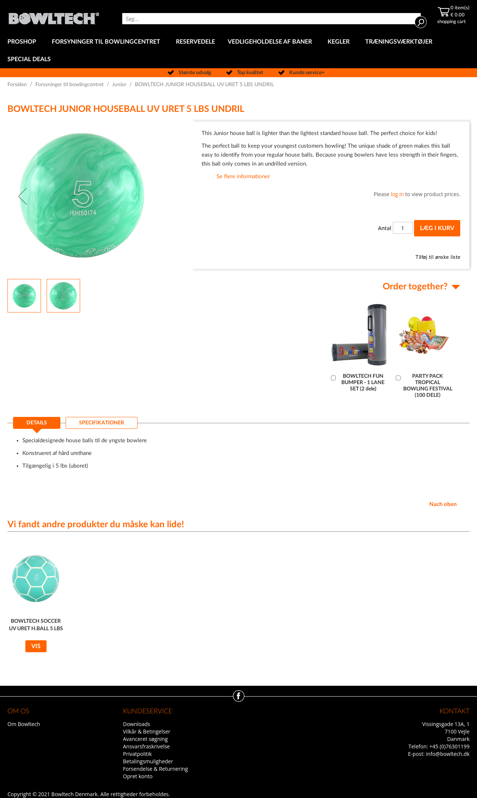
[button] (22, 196)
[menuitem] (23, 42)
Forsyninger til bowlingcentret (69, 84)
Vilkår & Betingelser (146, 731)
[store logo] (53, 16)
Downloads (136, 724)
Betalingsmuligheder (148, 761)
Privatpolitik (137, 753)
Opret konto (137, 776)
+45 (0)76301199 (449, 746)
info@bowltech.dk (448, 753)
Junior (119, 84)
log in (397, 194)
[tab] (36, 425)
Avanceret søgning (145, 738)
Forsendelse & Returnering (155, 768)
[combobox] (271, 18)
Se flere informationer (243, 176)
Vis (36, 646)
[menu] (238, 50)
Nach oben (443, 504)
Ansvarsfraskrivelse (146, 746)
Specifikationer (101, 422)
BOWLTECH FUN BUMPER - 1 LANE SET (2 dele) (363, 383)
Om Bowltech (23, 724)
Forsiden (17, 84)
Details (36, 422)
